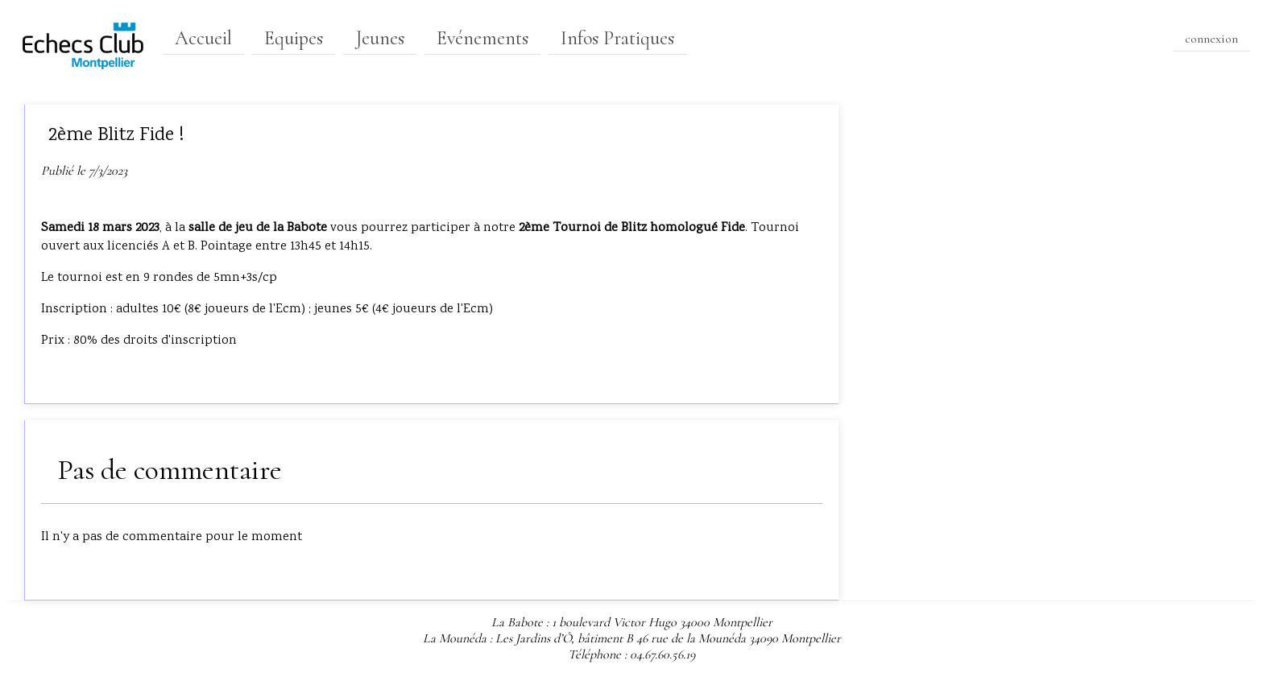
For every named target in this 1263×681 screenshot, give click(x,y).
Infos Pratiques (617, 38)
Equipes (293, 38)
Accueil (203, 38)
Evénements (482, 38)
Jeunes (379, 38)
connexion (1211, 39)
